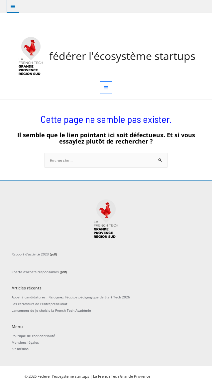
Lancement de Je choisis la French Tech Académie (51, 310)
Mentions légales (25, 342)
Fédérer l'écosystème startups (122, 56)
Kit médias (20, 348)
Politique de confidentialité (33, 335)
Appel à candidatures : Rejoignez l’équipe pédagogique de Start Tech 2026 (71, 297)
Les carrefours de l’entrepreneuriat (39, 303)
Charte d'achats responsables (35, 271)
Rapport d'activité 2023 (30, 254)
